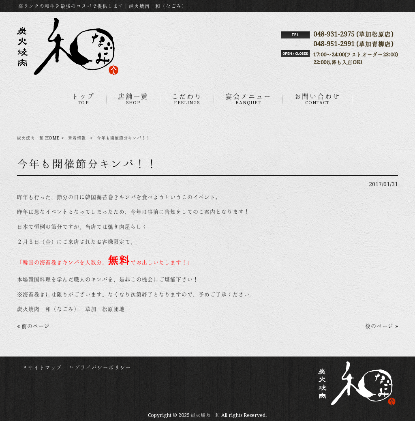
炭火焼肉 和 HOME (38, 138)
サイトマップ (45, 367)
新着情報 (77, 138)
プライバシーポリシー (103, 367)
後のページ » (381, 326)
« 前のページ (33, 326)
